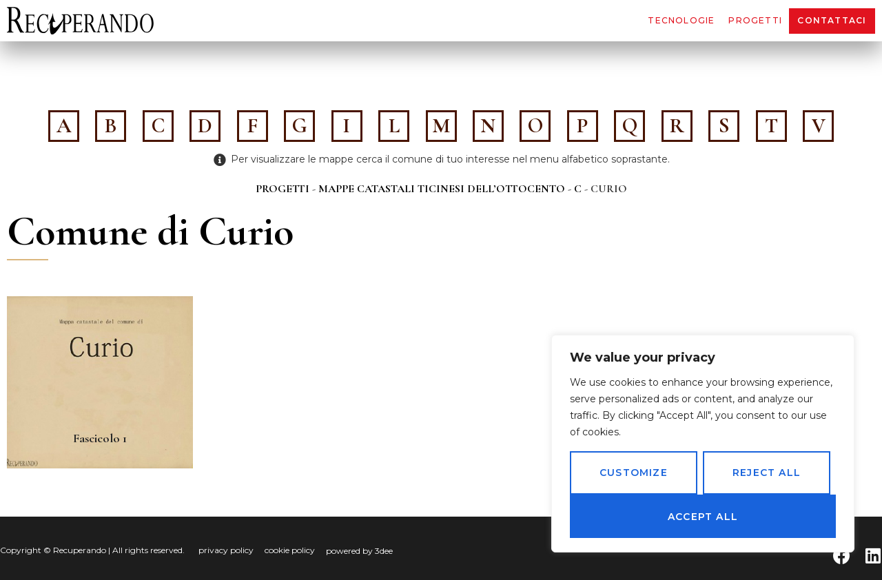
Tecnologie (681, 20)
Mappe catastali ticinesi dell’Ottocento (441, 189)
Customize (633, 473)
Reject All (766, 473)
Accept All (703, 516)
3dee (384, 551)
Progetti (755, 20)
